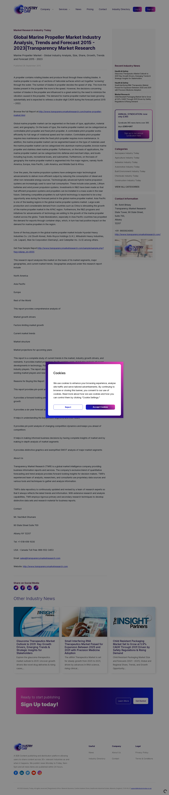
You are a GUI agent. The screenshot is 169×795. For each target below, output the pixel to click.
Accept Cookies (100, 407)
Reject (68, 407)
